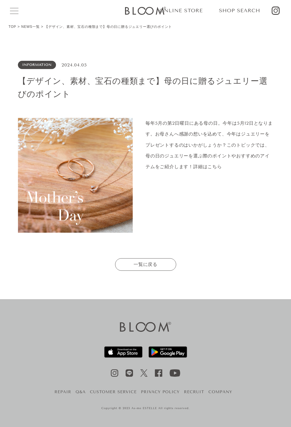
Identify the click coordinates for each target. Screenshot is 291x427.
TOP (12, 27)
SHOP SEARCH (239, 10)
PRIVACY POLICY (160, 391)
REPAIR (63, 391)
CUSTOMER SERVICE (113, 391)
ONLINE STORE (181, 10)
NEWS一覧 (30, 27)
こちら (214, 166)
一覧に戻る (145, 264)
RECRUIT (194, 391)
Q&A (81, 391)
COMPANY (220, 391)
